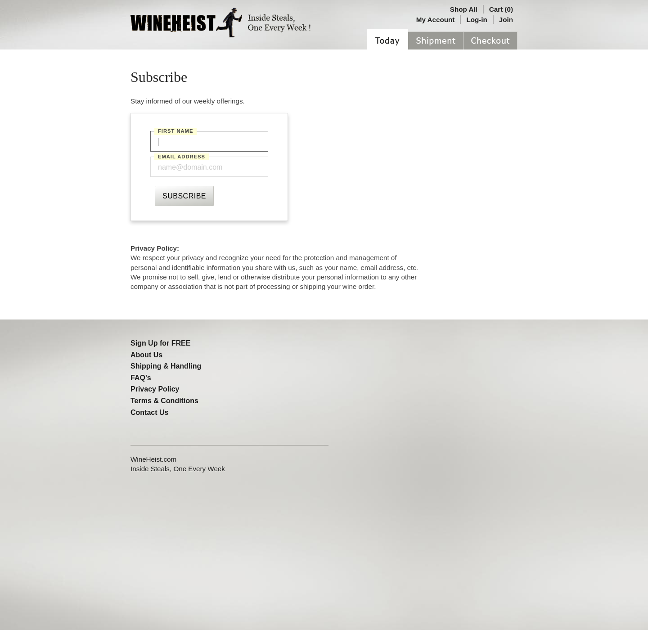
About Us (146, 355)
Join (506, 19)
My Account (435, 19)
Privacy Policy (155, 389)
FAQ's (140, 378)
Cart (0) (501, 9)
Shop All (463, 9)
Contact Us (149, 412)
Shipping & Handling (165, 366)
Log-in (476, 19)
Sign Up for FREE (160, 343)
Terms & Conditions (164, 401)
